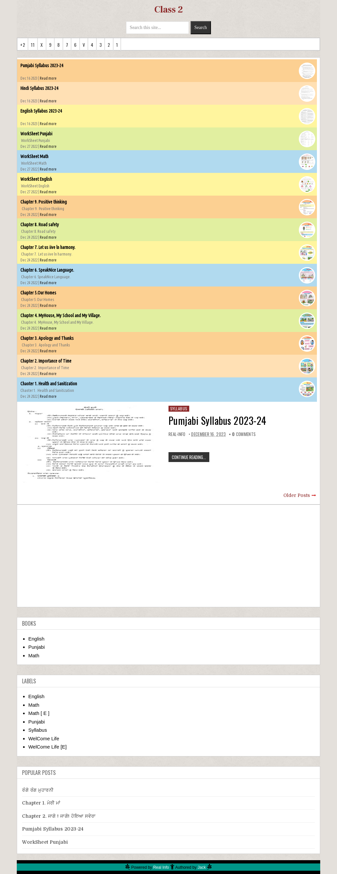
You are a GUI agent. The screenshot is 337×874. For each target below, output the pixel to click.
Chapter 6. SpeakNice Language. (47, 270)
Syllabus (179, 408)
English (36, 639)
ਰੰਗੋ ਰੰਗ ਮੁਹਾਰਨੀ (37, 790)
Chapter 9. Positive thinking (43, 202)
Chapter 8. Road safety (39, 224)
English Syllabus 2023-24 (41, 111)
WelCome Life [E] (47, 747)
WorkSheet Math (34, 156)
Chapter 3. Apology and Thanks (47, 338)
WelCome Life (43, 738)
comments (244, 434)
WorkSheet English (36, 179)
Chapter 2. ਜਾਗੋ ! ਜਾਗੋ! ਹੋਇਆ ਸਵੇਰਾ (59, 816)
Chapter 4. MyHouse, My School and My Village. (60, 315)
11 (33, 44)
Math (33, 655)
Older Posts (296, 495)
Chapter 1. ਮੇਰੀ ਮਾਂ (41, 803)
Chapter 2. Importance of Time (45, 361)
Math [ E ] (38, 713)
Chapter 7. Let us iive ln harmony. (47, 247)
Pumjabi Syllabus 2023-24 (41, 65)
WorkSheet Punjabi (36, 133)
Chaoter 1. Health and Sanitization (48, 383)
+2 (22, 44)
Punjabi (36, 647)
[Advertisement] (168, 556)
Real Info (161, 867)
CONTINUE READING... (189, 457)
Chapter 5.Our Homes (38, 292)
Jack (202, 867)
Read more (48, 78)
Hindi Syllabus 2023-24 (39, 88)
